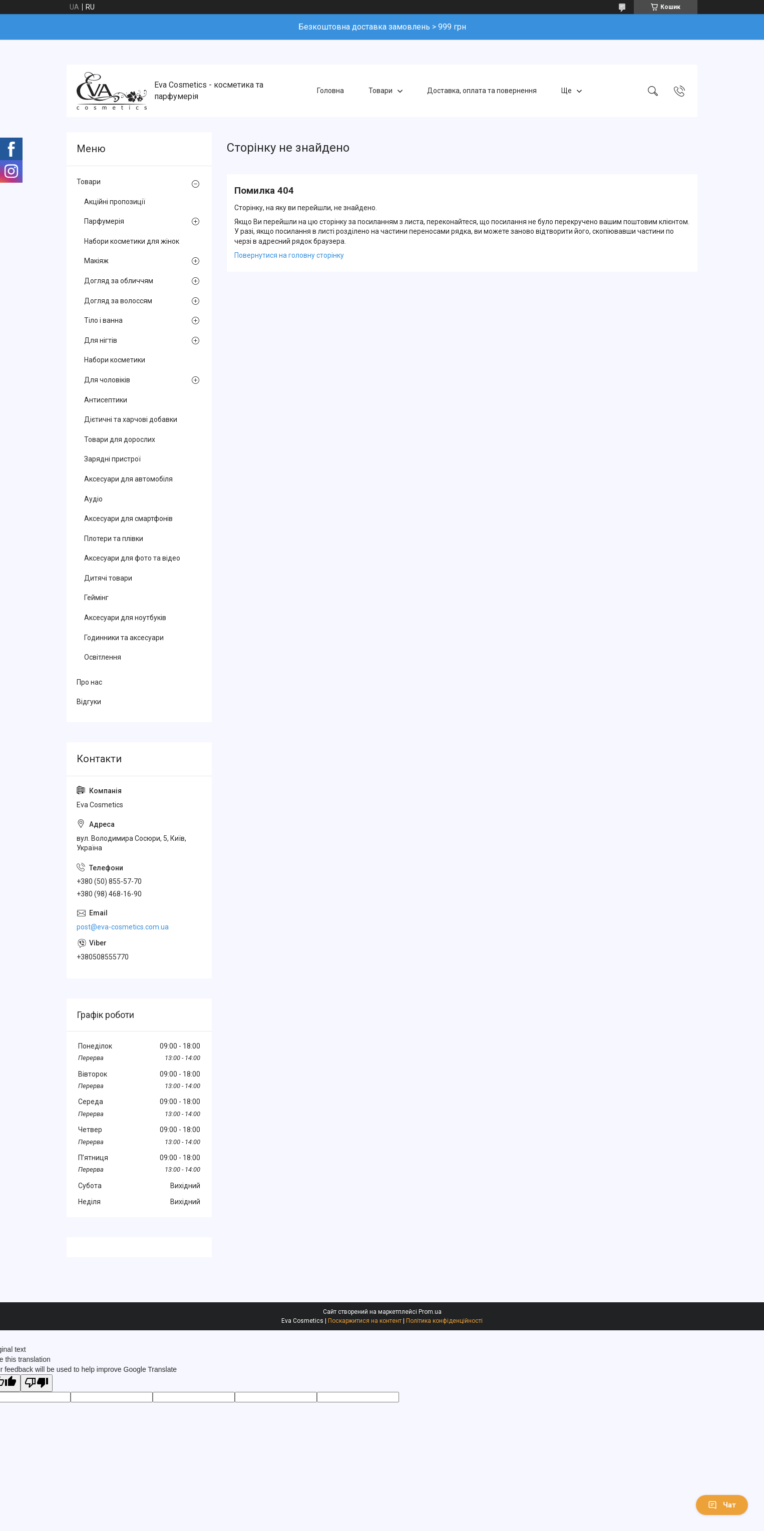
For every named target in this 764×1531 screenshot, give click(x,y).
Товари (380, 91)
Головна (330, 91)
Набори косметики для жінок (131, 241)
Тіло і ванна (103, 320)
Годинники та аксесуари (124, 638)
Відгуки (89, 702)
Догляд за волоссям (118, 301)
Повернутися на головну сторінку (289, 255)
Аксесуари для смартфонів (128, 519)
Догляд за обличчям (118, 281)
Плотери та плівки (113, 539)
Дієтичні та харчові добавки (130, 419)
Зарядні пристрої (112, 459)
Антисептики (105, 400)
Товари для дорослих (119, 439)
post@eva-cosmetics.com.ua (123, 927)
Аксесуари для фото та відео (132, 558)
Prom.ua (430, 1311)
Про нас (89, 682)
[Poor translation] (37, 1383)
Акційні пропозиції (114, 202)
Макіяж (96, 261)
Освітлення (102, 657)
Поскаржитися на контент (365, 1320)
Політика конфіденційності (444, 1320)
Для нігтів (100, 340)
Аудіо (93, 499)
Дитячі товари (108, 578)
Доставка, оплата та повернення (482, 91)
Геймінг (96, 598)
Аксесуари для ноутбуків (125, 618)
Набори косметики (114, 360)
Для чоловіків (107, 380)
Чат (722, 1504)
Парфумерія (104, 221)
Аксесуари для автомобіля (128, 479)
